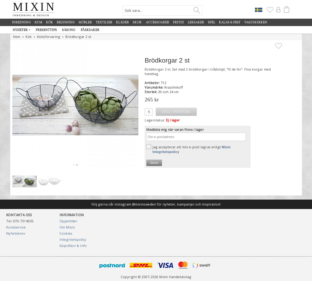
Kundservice (16, 227)
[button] (133, 105)
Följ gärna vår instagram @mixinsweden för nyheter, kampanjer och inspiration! (156, 204)
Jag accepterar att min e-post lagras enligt (188, 149)
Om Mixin (67, 227)
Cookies (66, 233)
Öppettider (68, 221)
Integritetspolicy (73, 239)
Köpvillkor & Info (73, 245)
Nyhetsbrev (15, 233)
